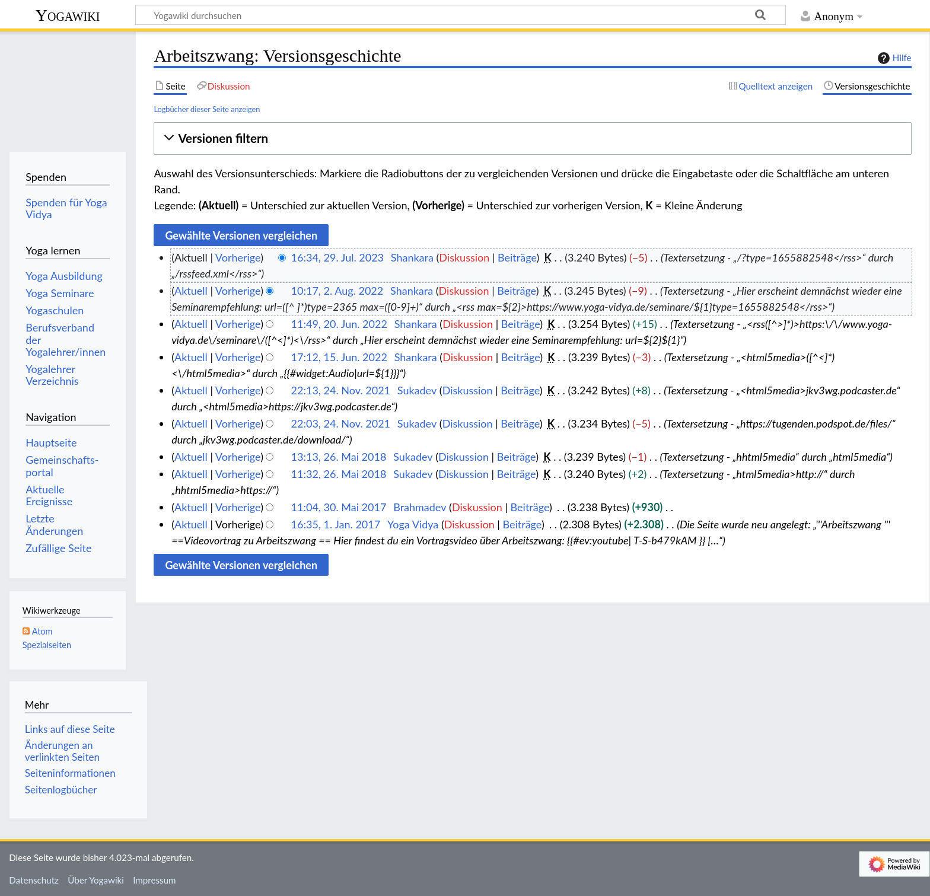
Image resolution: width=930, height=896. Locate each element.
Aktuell (191, 290)
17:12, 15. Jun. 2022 (339, 356)
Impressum (154, 880)
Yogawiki (68, 15)
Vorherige (237, 257)
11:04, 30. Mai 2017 (339, 507)
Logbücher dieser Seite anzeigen (207, 109)
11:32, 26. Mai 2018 (339, 473)
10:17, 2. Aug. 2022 (337, 290)
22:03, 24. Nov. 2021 (340, 423)
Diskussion (464, 257)
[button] (532, 138)
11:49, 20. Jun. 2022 (339, 323)
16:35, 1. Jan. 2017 (336, 524)
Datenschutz (34, 880)
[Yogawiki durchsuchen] (460, 14)
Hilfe (893, 58)
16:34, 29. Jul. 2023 (337, 257)
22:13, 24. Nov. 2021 (340, 390)
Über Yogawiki (96, 880)
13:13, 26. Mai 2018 (339, 456)
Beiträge (517, 257)
